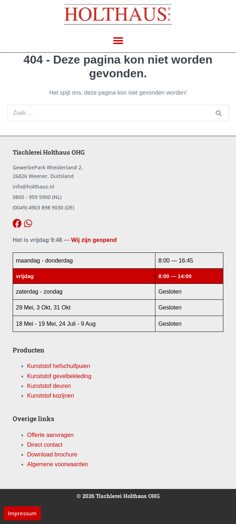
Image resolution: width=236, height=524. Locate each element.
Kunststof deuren (49, 386)
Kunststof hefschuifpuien (58, 366)
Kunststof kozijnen (50, 396)
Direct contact (45, 445)
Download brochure (52, 454)
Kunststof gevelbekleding (59, 376)
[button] (118, 41)
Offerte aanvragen (50, 435)
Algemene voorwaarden (57, 464)
